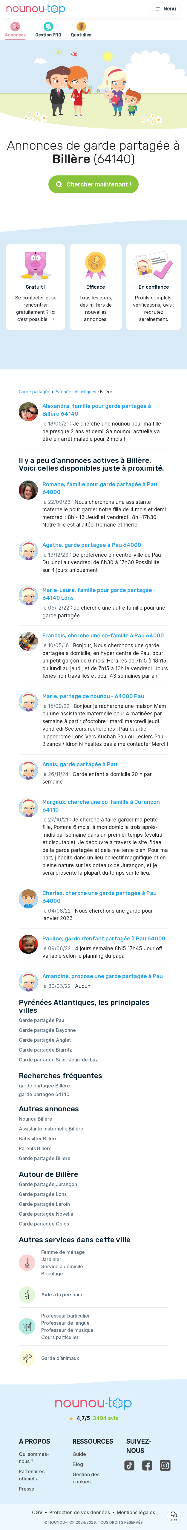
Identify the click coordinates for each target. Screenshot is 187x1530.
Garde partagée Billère (44, 1158)
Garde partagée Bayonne (47, 1030)
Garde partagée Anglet (45, 1040)
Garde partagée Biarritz (45, 1050)
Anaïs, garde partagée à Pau (79, 764)
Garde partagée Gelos (44, 1224)
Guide (79, 1454)
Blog (78, 1464)
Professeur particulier (65, 1316)
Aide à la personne (62, 1295)
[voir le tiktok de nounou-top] (129, 1465)
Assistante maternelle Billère (51, 1129)
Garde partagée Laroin (44, 1204)
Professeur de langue (65, 1323)
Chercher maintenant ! (93, 184)
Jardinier (51, 1259)
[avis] (93, 1418)
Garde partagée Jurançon (48, 1184)
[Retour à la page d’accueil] (36, 9)
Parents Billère (35, 1148)
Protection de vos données (79, 1512)
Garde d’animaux (60, 1358)
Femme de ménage (63, 1252)
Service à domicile (62, 1266)
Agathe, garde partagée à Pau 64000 (91, 545)
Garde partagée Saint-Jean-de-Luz (58, 1060)
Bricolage (52, 1274)
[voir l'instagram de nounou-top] (165, 1465)
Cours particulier (60, 1337)
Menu (166, 9)
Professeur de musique (67, 1330)
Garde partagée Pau (41, 1020)
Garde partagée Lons (43, 1194)
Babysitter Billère (38, 1139)
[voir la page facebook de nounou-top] (147, 1465)
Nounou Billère (35, 1119)
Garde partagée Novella (46, 1214)
